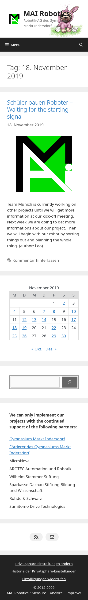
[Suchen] (69, 382)
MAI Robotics (46, 13)
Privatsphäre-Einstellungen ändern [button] (44, 563)
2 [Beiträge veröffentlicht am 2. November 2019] (64, 303)
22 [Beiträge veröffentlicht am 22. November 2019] (54, 327)
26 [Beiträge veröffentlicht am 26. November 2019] (24, 336)
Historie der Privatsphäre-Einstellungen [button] (44, 571)
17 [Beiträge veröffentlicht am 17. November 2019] (73, 319)
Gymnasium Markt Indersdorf (37, 438)
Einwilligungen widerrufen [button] (44, 578)
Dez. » (50, 349)
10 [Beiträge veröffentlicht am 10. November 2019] (73, 311)
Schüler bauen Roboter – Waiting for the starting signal (40, 109)
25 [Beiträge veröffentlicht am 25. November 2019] (14, 336)
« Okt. (36, 349)
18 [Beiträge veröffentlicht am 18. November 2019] (14, 327)
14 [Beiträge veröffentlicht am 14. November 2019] (44, 319)
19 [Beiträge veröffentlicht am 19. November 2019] (24, 327)
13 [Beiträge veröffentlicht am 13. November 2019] (34, 319)
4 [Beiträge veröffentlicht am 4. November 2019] (14, 311)
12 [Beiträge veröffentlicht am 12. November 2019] (24, 319)
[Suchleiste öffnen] (81, 45)
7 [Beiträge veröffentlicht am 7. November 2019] (44, 311)
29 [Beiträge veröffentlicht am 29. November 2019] (54, 336)
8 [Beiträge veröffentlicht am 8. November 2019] (54, 311)
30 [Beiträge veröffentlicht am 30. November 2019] (63, 336)
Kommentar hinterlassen (35, 260)
